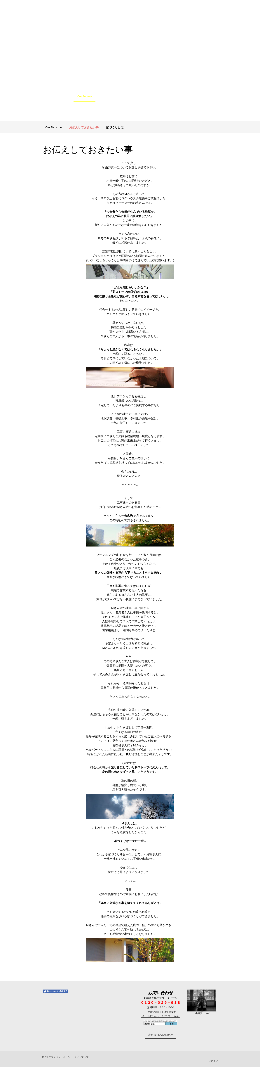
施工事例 (104, 96)
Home (66, 96)
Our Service (84, 96)
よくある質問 (126, 96)
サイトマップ (81, 1057)
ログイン (214, 1060)
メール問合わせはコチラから (161, 1016)
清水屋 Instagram (160, 1035)
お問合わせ (191, 96)
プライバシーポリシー (60, 1057)
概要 (44, 1057)
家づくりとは (115, 127)
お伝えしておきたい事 (84, 127)
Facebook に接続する (55, 991)
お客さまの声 (150, 96)
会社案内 (171, 96)
